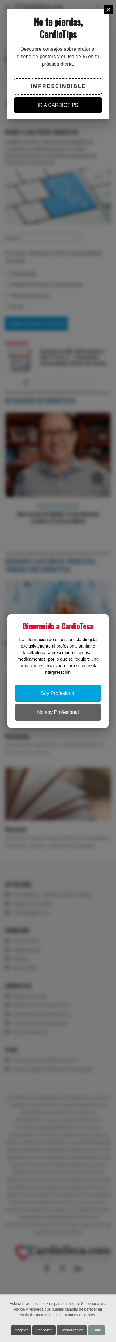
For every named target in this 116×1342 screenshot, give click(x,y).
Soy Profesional (58, 693)
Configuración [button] (71, 1331)
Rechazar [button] (44, 1331)
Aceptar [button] (21, 1331)
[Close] (108, 9)
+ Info (96, 1331)
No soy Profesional (58, 712)
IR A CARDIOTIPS (58, 105)
